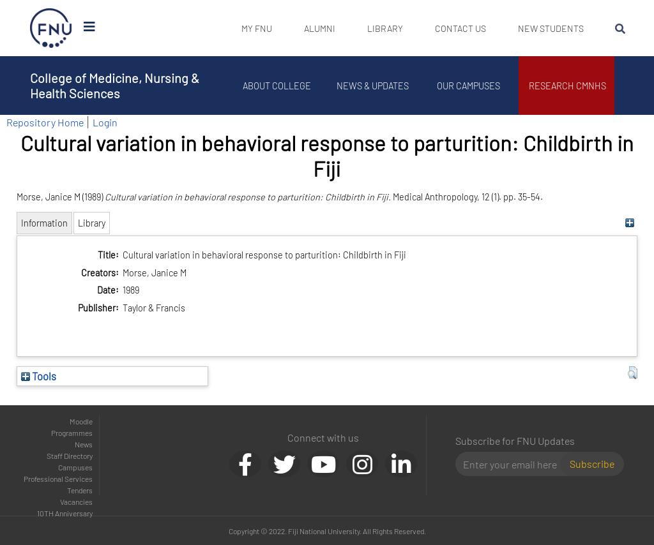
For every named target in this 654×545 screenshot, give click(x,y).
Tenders (80, 490)
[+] (629, 223)
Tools (38, 376)
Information (44, 223)
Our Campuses (471, 85)
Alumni (319, 28)
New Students (551, 28)
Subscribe (592, 464)
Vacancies (76, 501)
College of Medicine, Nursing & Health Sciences (114, 85)
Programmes (72, 432)
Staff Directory (70, 455)
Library (385, 28)
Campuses (75, 467)
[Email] (513, 464)
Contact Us (460, 28)
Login (105, 122)
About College (279, 85)
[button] (632, 372)
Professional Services (58, 478)
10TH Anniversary (65, 513)
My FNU (256, 28)
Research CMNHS (570, 85)
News (84, 444)
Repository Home (45, 122)
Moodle (81, 421)
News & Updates (375, 85)
